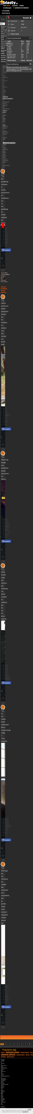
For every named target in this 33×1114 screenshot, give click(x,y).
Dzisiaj (23, 60)
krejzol (10, 45)
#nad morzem (5, 533)
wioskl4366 (15, 67)
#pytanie (5, 822)
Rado (10, 53)
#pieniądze (5, 415)
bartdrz (9, 70)
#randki (5, 996)
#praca (4, 665)
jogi (20, 67)
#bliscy (4, 832)
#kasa (4, 412)
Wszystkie (29, 60)
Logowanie (5, 11)
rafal (10, 49)
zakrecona (12, 57)
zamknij (29, 1109)
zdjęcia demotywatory (8, 97)
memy (4, 124)
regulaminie (25, 1111)
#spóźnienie (6, 678)
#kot (4, 408)
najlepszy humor (20, 1054)
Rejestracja (6, 13)
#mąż (4, 989)
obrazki (28, 1054)
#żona (4, 993)
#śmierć (5, 829)
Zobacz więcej (15, 34)
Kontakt (2, 1106)
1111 (17, 69)
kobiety (3, 1052)
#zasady (5, 999)
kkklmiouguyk (11, 69)
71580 (22, 24)
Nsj (13, 70)
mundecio (25, 67)
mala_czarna (12, 54)
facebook (3, 1056)
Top (6, 5)
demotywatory (9, 142)
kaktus (10, 51)
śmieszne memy (12, 1052)
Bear (10, 48)
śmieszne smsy (10, 1056)
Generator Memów (21, 8)
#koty (4, 418)
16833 (22, 21)
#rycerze (5, 522)
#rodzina (5, 819)
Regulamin (3, 1107)
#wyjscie (5, 675)
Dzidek (9, 67)
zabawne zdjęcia (8, 1054)
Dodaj (21, 5)
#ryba (4, 519)
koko (10, 46)
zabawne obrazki (24, 1052)
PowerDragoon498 (26, 69)
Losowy (15, 5)
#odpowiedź (6, 826)
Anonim (11, 43)
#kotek (4, 421)
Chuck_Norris (12, 56)
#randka (5, 986)
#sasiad (5, 669)
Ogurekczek (18, 70)
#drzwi (4, 672)
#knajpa (5, 529)
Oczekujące (7, 8)
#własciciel (5, 526)
